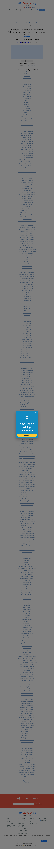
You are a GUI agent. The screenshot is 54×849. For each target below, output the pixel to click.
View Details (27, 435)
